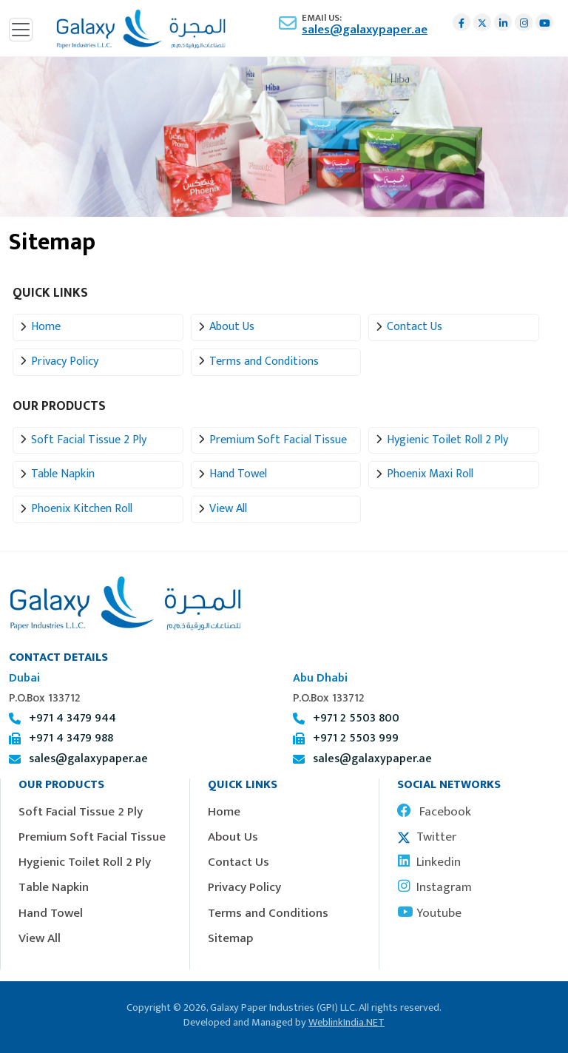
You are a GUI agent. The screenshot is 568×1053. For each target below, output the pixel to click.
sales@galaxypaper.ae (364, 30)
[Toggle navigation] (21, 29)
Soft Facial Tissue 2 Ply (88, 440)
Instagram (434, 887)
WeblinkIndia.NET (346, 1023)
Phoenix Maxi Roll (430, 474)
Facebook (434, 811)
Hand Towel (238, 474)
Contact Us (414, 327)
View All (228, 509)
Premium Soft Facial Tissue (278, 440)
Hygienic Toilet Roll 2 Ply (447, 440)
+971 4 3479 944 (72, 718)
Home (46, 327)
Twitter (426, 837)
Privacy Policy (64, 361)
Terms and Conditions (264, 361)
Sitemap (230, 938)
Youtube (429, 913)
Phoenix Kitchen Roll (81, 509)
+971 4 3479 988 (71, 738)
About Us (231, 327)
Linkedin (429, 862)
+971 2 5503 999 (356, 738)
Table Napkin (63, 474)
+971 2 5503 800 (356, 718)
